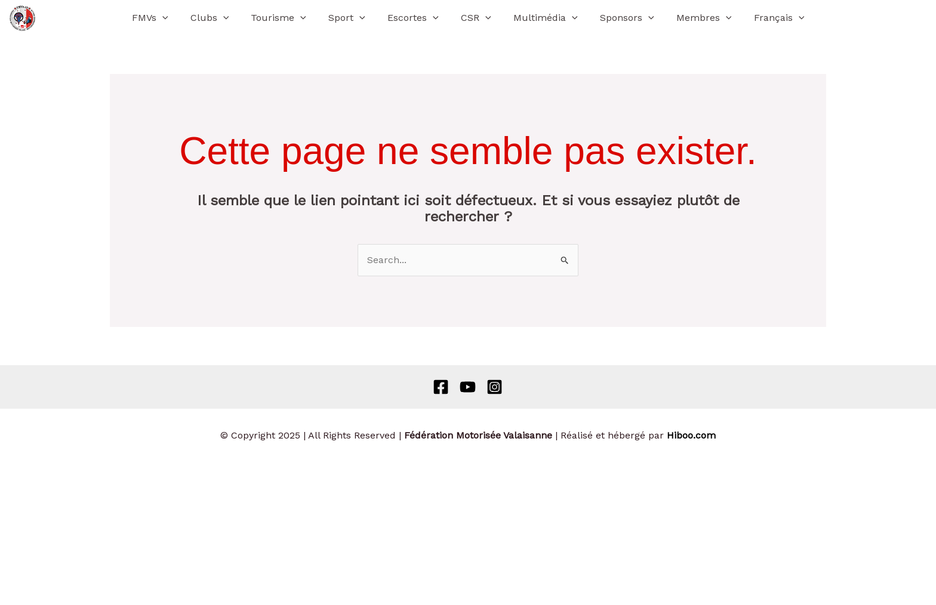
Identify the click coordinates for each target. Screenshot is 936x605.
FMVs (164, 18)
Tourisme (287, 18)
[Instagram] (494, 387)
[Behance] (468, 387)
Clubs (220, 18)
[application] (177, 18)
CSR (475, 18)
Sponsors (619, 18)
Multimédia (541, 18)
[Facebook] (441, 387)
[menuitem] (765, 18)
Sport (351, 18)
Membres (693, 18)
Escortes (415, 18)
